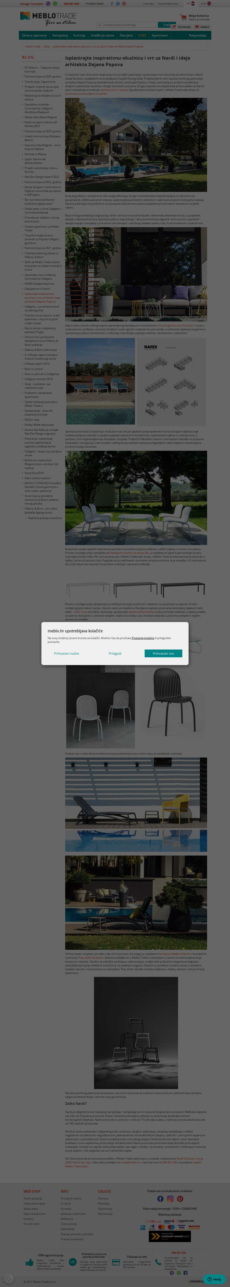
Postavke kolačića (142, 638)
